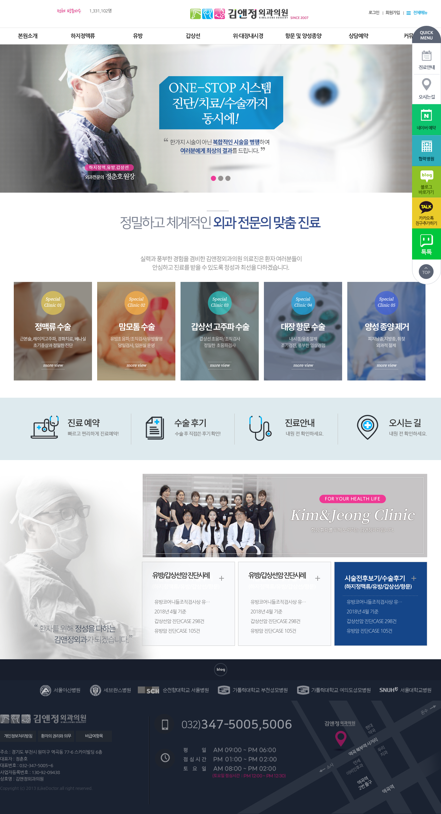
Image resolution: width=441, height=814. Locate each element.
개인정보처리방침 (18, 736)
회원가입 (393, 13)
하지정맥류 (83, 36)
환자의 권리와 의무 (56, 736)
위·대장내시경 (248, 36)
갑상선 (193, 36)
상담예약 (358, 36)
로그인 (374, 13)
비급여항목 (94, 736)
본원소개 (27, 36)
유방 (138, 36)
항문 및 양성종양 (303, 36)
